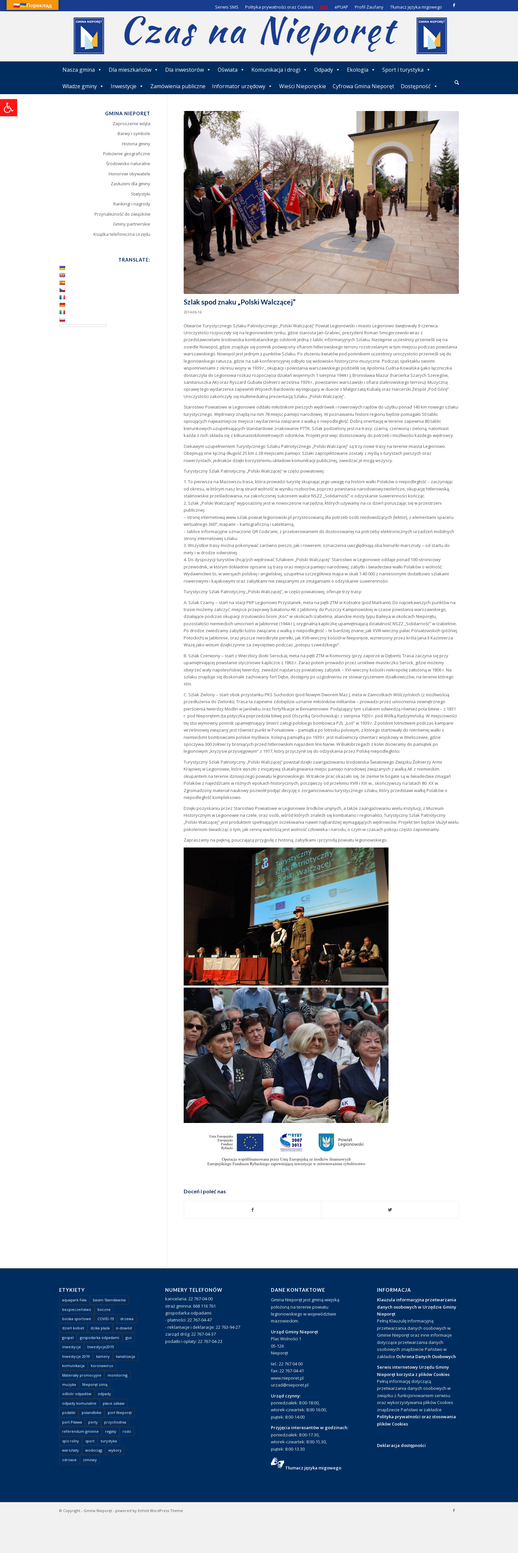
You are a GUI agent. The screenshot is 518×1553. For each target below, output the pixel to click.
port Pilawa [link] (72, 1422)
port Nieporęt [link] (120, 1412)
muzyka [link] (69, 1384)
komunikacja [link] (73, 1365)
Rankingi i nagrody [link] (131, 204)
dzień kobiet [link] (73, 1327)
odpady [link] (104, 1393)
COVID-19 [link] (105, 1318)
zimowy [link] (90, 1459)
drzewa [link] (126, 1318)
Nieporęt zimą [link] (94, 1384)
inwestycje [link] (71, 1346)
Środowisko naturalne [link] (128, 163)
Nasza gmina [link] (82, 69)
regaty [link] (110, 1431)
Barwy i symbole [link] (134, 133)
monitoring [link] (118, 1375)
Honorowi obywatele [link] (129, 174)
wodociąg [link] (93, 1450)
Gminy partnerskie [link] (131, 224)
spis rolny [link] (70, 1440)
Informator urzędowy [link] (242, 86)
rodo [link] (127, 1431)
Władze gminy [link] (83, 86)
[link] (8, 107)
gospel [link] (68, 1337)
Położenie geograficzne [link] (126, 154)
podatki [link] (68, 1412)
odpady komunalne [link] (79, 1403)
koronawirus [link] (102, 1365)
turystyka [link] (109, 1440)
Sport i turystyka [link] (406, 69)
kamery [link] (103, 1356)
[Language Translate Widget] (82, 325)
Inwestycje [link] (127, 86)
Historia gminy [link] (136, 144)
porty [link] (93, 1422)
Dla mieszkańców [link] (134, 69)
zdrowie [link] (69, 1459)
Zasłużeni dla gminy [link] (130, 184)
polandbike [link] (91, 1412)
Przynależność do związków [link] (122, 214)
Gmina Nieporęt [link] (98, 1510)
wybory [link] (115, 1450)
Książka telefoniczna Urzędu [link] (121, 234)
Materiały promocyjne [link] (81, 1375)
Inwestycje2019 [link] (100, 1346)
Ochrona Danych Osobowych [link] (426, 1356)
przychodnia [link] (115, 1422)
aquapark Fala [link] (74, 1299)
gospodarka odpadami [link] (99, 1337)
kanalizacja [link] (125, 1356)
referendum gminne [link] (80, 1431)
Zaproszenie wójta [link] (131, 123)
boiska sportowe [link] (76, 1318)
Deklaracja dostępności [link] (401, 1445)
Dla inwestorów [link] (188, 69)
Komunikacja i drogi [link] (279, 69)
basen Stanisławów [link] (109, 1299)
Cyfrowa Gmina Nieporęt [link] (363, 86)
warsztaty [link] (70, 1450)
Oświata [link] (231, 69)
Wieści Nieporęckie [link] (302, 86)
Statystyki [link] (140, 194)
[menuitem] (457, 83)
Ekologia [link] (361, 69)
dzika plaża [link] (100, 1327)
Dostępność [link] (419, 86)
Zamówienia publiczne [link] (177, 86)
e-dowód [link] (124, 1327)
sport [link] (89, 1440)
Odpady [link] (327, 69)
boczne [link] (104, 1309)
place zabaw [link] (114, 1403)
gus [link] (128, 1337)
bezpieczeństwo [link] (76, 1309)
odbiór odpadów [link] (77, 1393)
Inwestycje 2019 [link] (76, 1356)
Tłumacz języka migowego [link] (313, 1468)
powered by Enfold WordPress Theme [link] (149, 1510)
